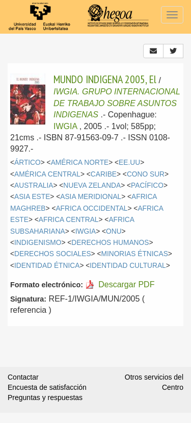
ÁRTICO (27, 162)
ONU (114, 231)
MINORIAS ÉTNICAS (134, 254)
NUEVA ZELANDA (92, 185)
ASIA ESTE (32, 197)
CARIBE (104, 174)
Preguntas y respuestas (45, 397)
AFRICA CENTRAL (69, 219)
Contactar (23, 377)
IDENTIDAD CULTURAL (128, 265)
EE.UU (129, 162)
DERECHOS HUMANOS (110, 242)
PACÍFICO (147, 185)
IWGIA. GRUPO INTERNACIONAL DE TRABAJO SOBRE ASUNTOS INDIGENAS (116, 103)
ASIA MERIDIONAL (90, 197)
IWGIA (65, 126)
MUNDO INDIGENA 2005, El (104, 79)
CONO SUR (146, 174)
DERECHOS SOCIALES (52, 254)
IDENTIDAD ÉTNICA (46, 265)
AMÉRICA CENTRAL (47, 174)
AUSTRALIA (33, 185)
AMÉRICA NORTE (80, 162)
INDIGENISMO (37, 242)
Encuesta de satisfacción (47, 387)
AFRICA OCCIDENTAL (91, 208)
